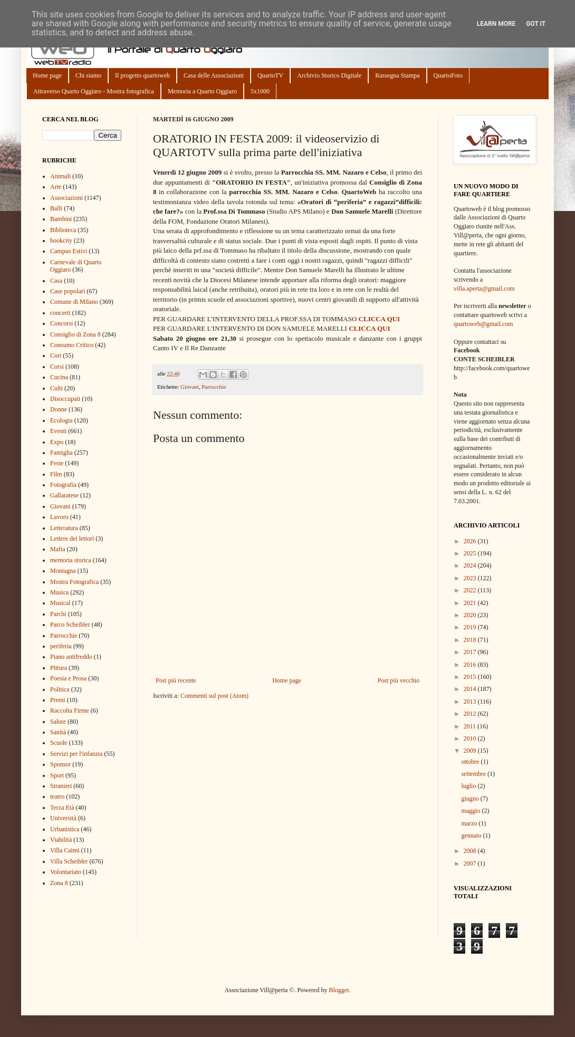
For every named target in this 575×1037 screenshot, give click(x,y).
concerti (60, 312)
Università (63, 818)
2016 (471, 664)
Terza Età (62, 807)
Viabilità (61, 839)
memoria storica (70, 560)
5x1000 (260, 91)
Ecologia (61, 420)
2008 (471, 850)
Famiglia (61, 452)
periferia (61, 646)
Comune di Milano (74, 301)
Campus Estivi (68, 251)
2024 (471, 565)
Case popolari (67, 291)
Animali (60, 176)
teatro (57, 796)
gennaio (472, 835)
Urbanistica (64, 829)
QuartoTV (270, 75)
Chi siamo (88, 75)
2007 (471, 863)
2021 (471, 603)
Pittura (58, 667)
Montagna (63, 570)
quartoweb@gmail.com (483, 324)
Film (56, 474)
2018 (471, 640)
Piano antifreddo (71, 656)
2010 (471, 738)
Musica (59, 592)
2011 (471, 726)
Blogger (339, 990)
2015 (471, 676)
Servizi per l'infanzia (76, 753)
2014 (471, 689)
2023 (471, 578)
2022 (471, 590)
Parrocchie (214, 386)
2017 (471, 652)
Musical (60, 603)
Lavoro (59, 517)
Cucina (59, 377)
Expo (56, 442)
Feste (56, 463)
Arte (55, 186)
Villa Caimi (65, 850)
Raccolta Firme (69, 710)
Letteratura (64, 528)
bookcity (61, 240)
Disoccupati (65, 398)
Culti (56, 388)
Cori (55, 355)
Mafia (57, 549)
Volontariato (65, 872)
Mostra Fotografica (74, 581)
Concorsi (61, 323)
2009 (471, 750)
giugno (470, 798)
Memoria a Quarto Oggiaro (202, 91)
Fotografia (63, 484)
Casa (56, 280)
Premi (57, 700)
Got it (535, 23)
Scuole (59, 742)
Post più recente (176, 680)
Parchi (58, 614)
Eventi (58, 431)
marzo (469, 823)
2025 (471, 553)
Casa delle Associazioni (214, 75)
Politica (60, 689)
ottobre (471, 761)
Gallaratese (64, 495)
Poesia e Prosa (68, 678)
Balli (56, 208)
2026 (471, 541)
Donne (58, 409)
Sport (57, 775)
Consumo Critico (71, 345)
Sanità (58, 732)
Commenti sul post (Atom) (214, 695)
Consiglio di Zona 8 (75, 334)
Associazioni (66, 197)
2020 (471, 615)
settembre (474, 773)
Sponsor (60, 764)
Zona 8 (59, 883)
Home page (47, 75)
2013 (471, 701)
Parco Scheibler (70, 624)
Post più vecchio (398, 680)
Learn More (496, 23)
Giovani (189, 386)
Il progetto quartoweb (142, 75)
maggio (471, 810)
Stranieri (61, 786)
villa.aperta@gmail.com (484, 288)
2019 (471, 627)
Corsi (57, 366)
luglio (469, 786)
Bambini (61, 219)
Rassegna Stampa (397, 75)
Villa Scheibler (69, 861)
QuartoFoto (448, 75)
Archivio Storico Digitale (329, 75)
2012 (471, 713)
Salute (58, 721)
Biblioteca (63, 230)
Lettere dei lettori (72, 538)
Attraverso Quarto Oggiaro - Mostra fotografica (93, 91)
